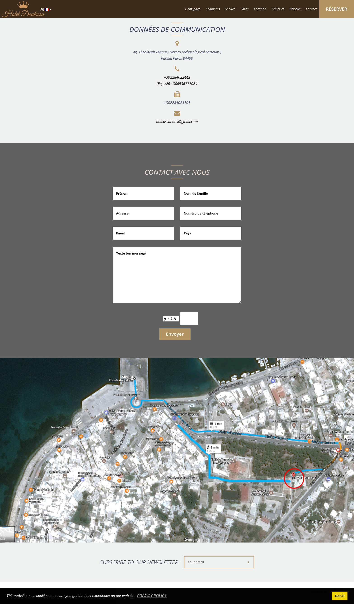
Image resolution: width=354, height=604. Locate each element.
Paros (244, 9)
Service (230, 9)
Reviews (295, 9)
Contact (311, 9)
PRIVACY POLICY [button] (152, 596)
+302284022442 (177, 77)
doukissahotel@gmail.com (177, 121)
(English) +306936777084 (177, 83)
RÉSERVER (336, 9)
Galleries (278, 9)
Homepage (192, 9)
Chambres (213, 9)
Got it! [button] (339, 596)
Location (260, 9)
